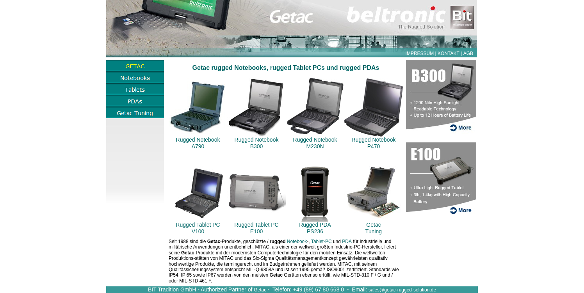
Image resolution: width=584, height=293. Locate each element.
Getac (260, 290)
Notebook (297, 241)
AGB (468, 53)
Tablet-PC (321, 241)
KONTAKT (448, 53)
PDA (347, 241)
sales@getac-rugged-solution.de (402, 290)
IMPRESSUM (420, 53)
